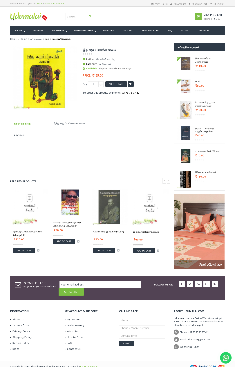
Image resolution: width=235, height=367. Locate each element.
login (39, 3)
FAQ (68, 335)
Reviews (19, 135)
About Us (17, 312)
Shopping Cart (198, 4)
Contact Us (73, 341)
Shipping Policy (21, 329)
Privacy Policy (20, 324)
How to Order (74, 329)
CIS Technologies (89, 359)
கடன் (197, 81)
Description (22, 124)
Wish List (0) (159, 4)
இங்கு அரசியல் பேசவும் (146, 231)
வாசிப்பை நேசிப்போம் (207, 151)
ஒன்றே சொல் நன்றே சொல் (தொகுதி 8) (28, 233)
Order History (74, 318)
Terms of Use (20, 318)
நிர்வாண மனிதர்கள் (205, 172)
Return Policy (19, 335)
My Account (178, 4)
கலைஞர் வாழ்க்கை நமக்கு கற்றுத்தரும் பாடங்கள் (67, 224)
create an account (54, 3)
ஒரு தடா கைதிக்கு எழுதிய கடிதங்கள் (204, 129)
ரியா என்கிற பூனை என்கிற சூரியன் (205, 104)
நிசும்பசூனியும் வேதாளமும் (203, 60)
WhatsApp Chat (189, 339)
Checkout (216, 4)
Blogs (14, 341)
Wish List (71, 324)
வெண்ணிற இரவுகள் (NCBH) (108, 231)
